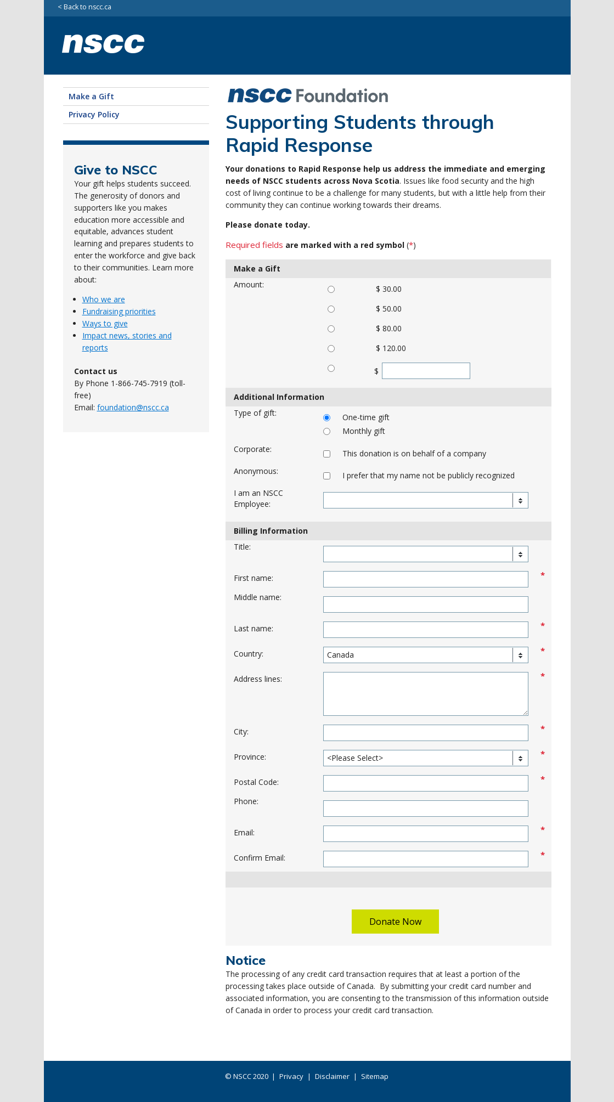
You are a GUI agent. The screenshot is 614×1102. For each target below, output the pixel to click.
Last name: (253, 628)
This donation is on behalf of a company (414, 453)
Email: (244, 832)
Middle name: (257, 597)
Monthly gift (363, 431)
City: (241, 731)
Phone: (246, 801)
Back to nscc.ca (87, 7)
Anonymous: (256, 471)
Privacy (291, 1076)
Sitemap (374, 1076)
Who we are (103, 299)
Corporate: (253, 449)
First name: (253, 578)
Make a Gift (91, 96)
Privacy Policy (94, 114)
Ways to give (105, 323)
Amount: (249, 284)
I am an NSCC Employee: (258, 498)
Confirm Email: (259, 857)
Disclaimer (332, 1076)
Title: (242, 546)
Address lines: (258, 679)
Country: (248, 653)
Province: (250, 756)
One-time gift (366, 417)
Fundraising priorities (119, 311)
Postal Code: (256, 782)
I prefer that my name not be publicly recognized (428, 475)
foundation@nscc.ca (133, 407)
